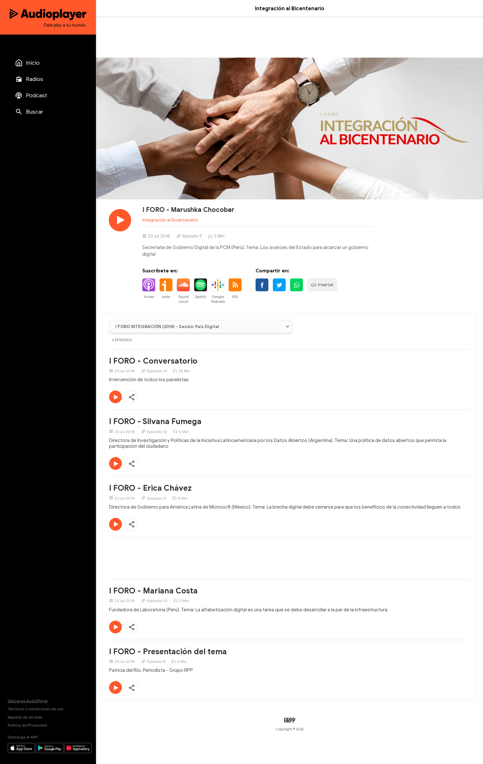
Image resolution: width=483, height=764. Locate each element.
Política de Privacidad (27, 725)
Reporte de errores (25, 717)
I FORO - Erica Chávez (150, 488)
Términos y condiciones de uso (35, 708)
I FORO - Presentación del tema (168, 651)
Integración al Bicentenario (170, 220)
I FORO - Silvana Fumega (155, 421)
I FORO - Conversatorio (153, 361)
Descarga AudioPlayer (28, 700)
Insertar (322, 285)
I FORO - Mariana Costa (153, 591)
